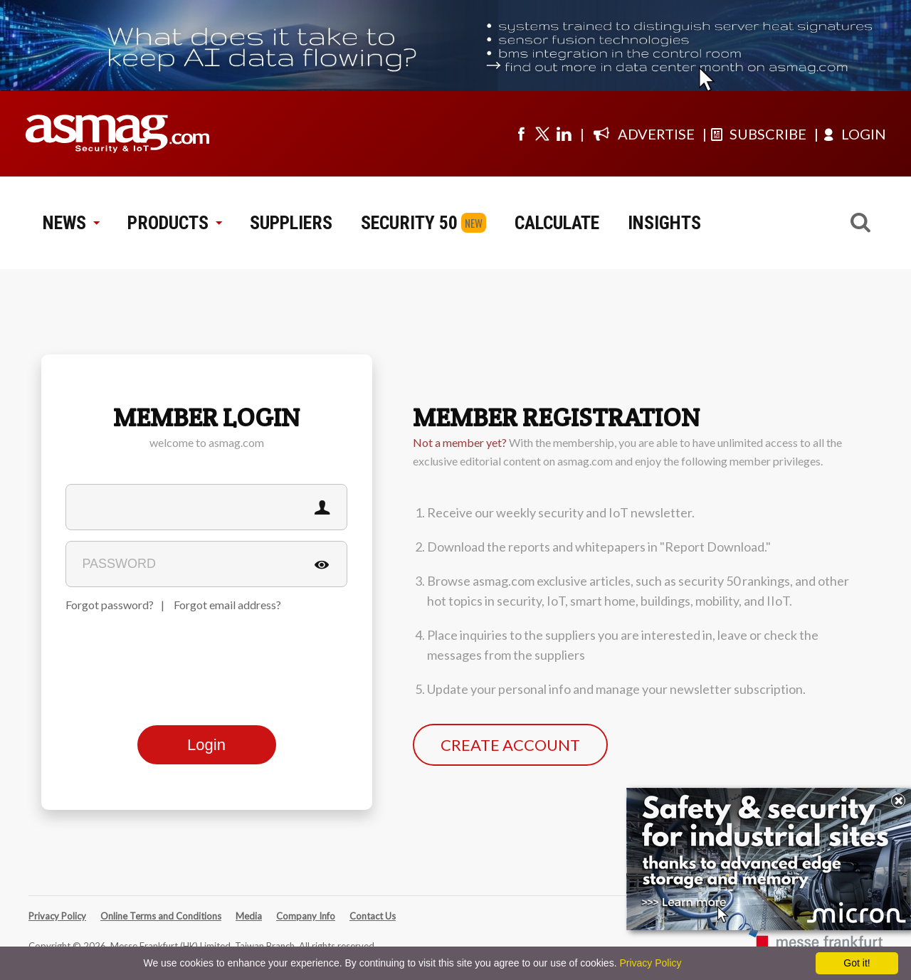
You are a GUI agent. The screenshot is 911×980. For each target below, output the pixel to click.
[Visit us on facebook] (521, 134)
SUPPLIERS (291, 222)
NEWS (71, 222)
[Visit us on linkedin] (564, 134)
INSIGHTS (664, 222)
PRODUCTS (174, 222)
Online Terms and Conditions (160, 916)
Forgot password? (109, 604)
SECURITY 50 (409, 222)
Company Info (305, 916)
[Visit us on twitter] (542, 134)
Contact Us (372, 916)
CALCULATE (557, 222)
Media (249, 916)
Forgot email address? (227, 604)
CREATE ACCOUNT (510, 744)
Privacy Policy (57, 916)
